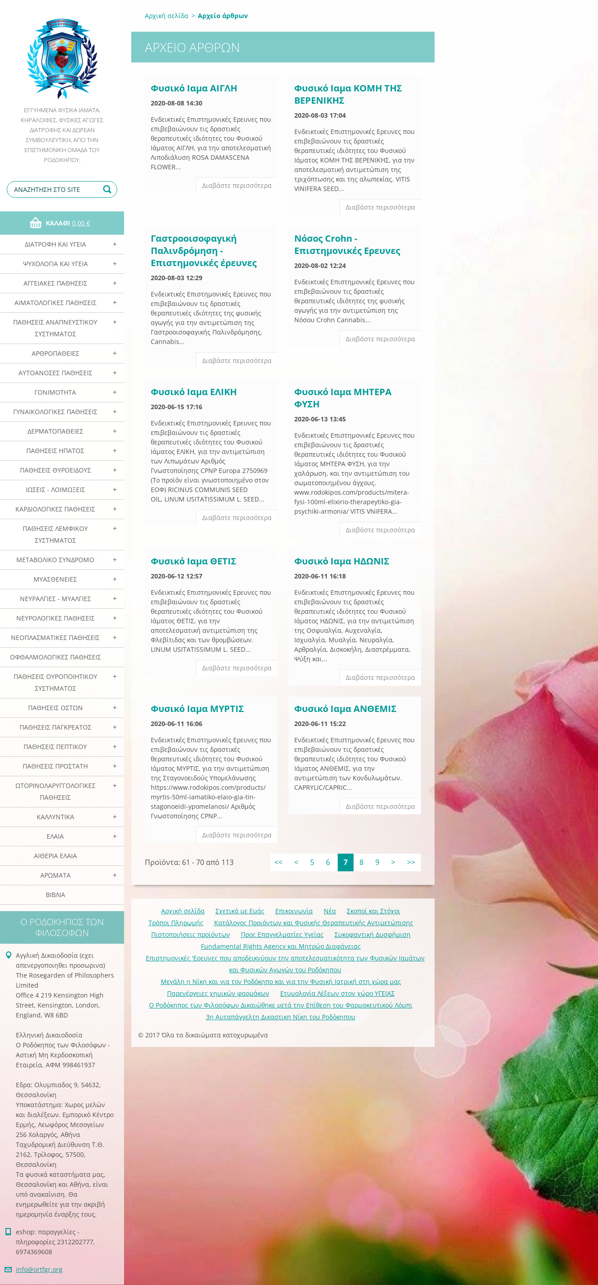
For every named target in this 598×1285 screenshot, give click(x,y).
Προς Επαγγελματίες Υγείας (282, 934)
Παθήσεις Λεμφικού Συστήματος (55, 534)
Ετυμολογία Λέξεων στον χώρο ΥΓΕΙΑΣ (337, 993)
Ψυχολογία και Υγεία (55, 263)
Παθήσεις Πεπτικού (55, 746)
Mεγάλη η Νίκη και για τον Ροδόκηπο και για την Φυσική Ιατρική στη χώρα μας (281, 981)
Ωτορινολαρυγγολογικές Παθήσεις (55, 791)
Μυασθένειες (55, 579)
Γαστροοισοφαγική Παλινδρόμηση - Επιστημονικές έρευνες (204, 250)
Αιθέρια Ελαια (55, 855)
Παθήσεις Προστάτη (55, 766)
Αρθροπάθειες (55, 353)
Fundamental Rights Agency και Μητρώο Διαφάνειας (281, 946)
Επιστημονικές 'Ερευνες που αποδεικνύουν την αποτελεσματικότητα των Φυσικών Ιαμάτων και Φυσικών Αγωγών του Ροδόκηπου (285, 964)
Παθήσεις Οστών (55, 707)
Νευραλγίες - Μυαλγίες (55, 598)
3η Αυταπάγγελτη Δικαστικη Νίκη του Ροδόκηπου (280, 1017)
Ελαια (55, 836)
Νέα (330, 911)
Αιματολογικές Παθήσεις (55, 302)
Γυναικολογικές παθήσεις (55, 411)
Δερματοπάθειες (55, 431)
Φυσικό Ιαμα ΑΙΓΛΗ (194, 88)
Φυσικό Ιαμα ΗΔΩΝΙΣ (341, 561)
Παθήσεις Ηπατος (55, 450)
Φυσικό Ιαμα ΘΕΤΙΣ (193, 561)
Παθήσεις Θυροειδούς (55, 470)
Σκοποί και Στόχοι (373, 911)
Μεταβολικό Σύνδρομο (55, 559)
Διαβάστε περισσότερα (237, 185)
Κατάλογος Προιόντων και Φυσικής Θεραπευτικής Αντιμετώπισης (313, 922)
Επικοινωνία (294, 911)
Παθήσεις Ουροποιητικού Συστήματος (55, 682)
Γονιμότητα (55, 392)
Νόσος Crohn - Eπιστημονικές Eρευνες (347, 244)
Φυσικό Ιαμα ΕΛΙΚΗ (194, 392)
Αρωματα (55, 875)
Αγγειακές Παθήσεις (55, 283)
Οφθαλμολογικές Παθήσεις (55, 657)
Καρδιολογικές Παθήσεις (55, 509)
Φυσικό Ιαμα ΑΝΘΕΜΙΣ (345, 708)
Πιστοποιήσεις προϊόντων (190, 934)
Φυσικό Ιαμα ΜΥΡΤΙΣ (197, 708)
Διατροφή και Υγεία (55, 244)
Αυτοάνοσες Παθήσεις (55, 372)
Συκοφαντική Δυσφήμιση (373, 934)
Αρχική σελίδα (166, 15)
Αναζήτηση (109, 189)
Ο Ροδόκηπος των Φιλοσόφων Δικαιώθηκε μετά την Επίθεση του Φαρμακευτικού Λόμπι (280, 1005)
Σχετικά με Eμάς (239, 911)
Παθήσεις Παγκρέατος (55, 727)
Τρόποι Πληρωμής (175, 922)
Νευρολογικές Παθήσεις (55, 618)
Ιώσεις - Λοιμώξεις (55, 489)
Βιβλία (55, 894)
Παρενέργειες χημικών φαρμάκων (218, 993)
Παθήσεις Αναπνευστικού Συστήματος (55, 328)
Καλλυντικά (55, 816)
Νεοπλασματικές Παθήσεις (55, 637)
